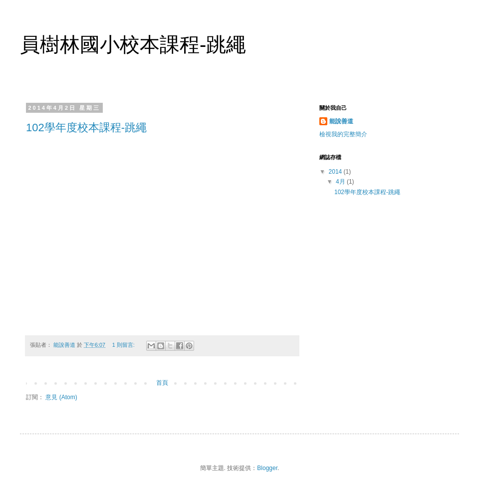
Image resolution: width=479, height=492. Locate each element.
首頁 (162, 382)
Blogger (267, 468)
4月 (341, 181)
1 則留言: (124, 345)
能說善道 (341, 121)
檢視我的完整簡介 (343, 134)
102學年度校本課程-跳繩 (86, 127)
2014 (336, 171)
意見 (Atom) (61, 397)
